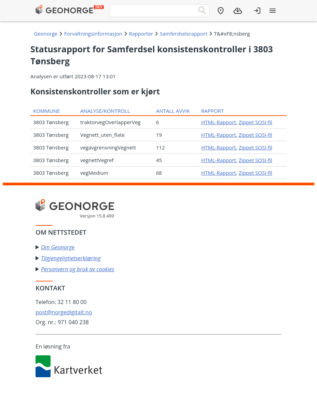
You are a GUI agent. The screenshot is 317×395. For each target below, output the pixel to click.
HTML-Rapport (218, 122)
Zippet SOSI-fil (255, 122)
